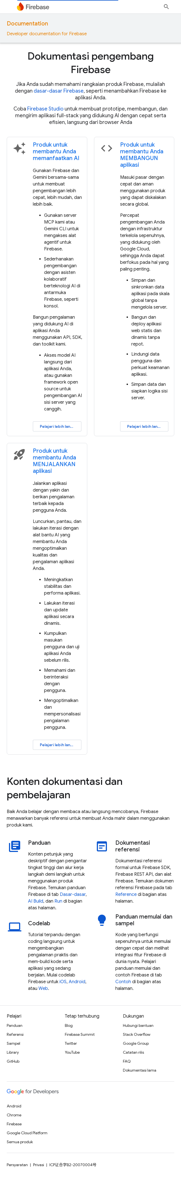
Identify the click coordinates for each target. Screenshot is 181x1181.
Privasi (38, 1165)
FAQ (127, 1061)
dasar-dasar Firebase (59, 91)
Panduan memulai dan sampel (143, 920)
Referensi (15, 1034)
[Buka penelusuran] (166, 6)
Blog (69, 1025)
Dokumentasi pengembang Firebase (91, 63)
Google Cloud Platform (27, 1132)
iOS (63, 982)
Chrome (14, 1114)
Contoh (123, 982)
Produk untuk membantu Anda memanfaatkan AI (56, 151)
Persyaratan (17, 1165)
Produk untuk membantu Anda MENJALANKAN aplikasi (54, 461)
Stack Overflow (136, 1034)
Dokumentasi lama (139, 1070)
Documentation (27, 23)
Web (43, 988)
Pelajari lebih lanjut (57, 426)
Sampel (13, 1043)
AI (30, 901)
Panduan (39, 843)
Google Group (136, 1043)
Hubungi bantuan (138, 1025)
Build (38, 901)
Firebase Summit (80, 1034)
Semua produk (20, 1141)
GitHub (13, 1061)
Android (77, 982)
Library (13, 1052)
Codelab (39, 923)
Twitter (71, 1043)
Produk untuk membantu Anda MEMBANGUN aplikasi (141, 154)
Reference (126, 894)
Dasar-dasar (73, 894)
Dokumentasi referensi (132, 846)
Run (58, 901)
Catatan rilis (133, 1052)
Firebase (14, 1123)
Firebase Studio (45, 109)
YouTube (72, 1052)
